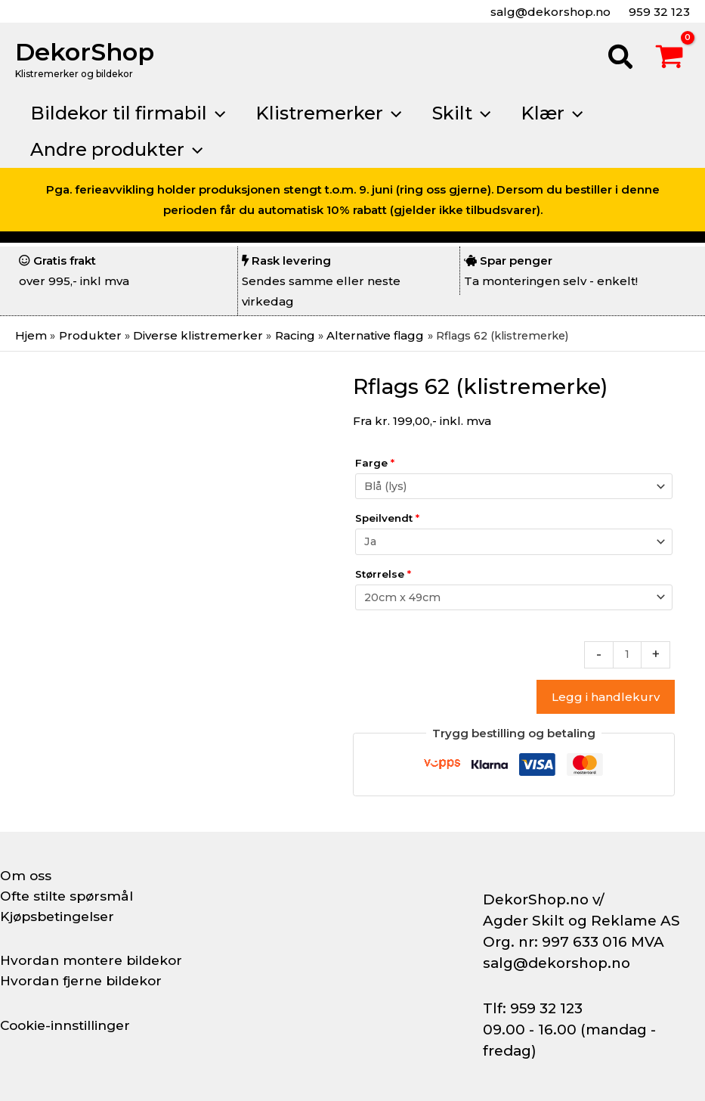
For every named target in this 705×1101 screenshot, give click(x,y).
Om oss (26, 875)
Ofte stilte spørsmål (69, 896)
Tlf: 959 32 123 (533, 1008)
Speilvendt (387, 518)
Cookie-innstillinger (69, 1025)
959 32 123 (658, 12)
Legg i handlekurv (606, 697)
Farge (374, 463)
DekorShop (84, 52)
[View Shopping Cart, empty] (669, 59)
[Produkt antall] (627, 654)
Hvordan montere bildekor (95, 960)
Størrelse (383, 573)
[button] (621, 59)
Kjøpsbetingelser (60, 916)
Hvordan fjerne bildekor (84, 980)
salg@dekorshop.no (549, 12)
